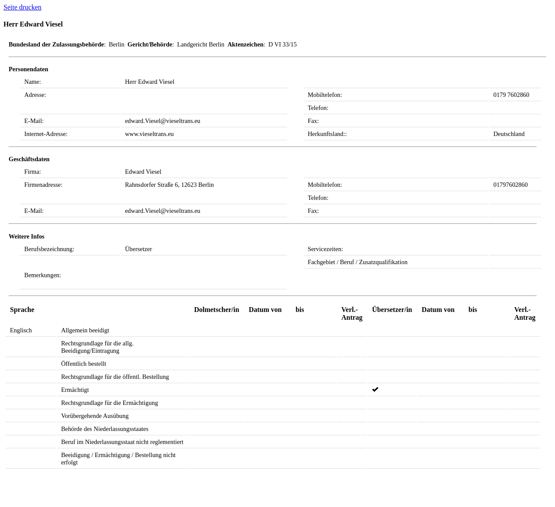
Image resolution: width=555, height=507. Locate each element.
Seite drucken (22, 7)
